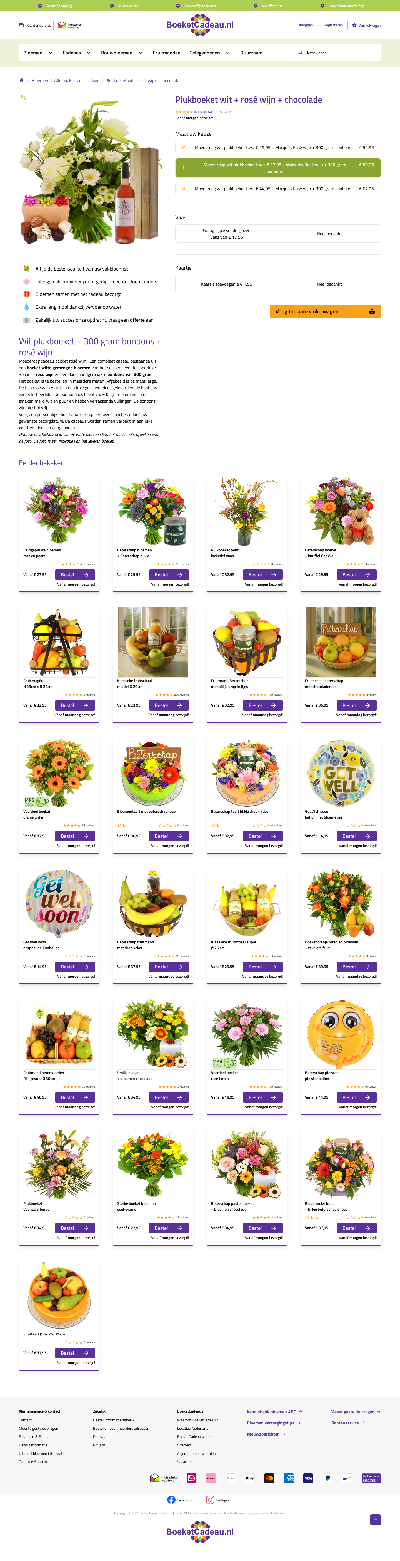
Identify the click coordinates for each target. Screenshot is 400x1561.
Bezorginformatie (33, 1445)
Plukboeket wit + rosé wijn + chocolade (142, 80)
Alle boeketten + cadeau (77, 80)
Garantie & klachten (35, 1462)
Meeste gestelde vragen (38, 1428)
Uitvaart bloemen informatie (42, 1453)
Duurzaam (101, 1436)
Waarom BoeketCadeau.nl (198, 1420)
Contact (25, 1420)
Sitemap (184, 1445)
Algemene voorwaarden (196, 1453)
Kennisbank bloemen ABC (271, 1411)
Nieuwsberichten (263, 1434)
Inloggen (306, 25)
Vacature (184, 1462)
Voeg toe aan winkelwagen (326, 311)
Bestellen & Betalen (35, 1436)
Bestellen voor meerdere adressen (121, 1428)
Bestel (75, 574)
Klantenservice (345, 1422)
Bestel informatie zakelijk (113, 1420)
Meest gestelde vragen (352, 1411)
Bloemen (40, 80)
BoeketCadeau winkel (194, 1436)
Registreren (333, 25)
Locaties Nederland (192, 1428)
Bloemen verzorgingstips (270, 1422)
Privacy (99, 1445)
